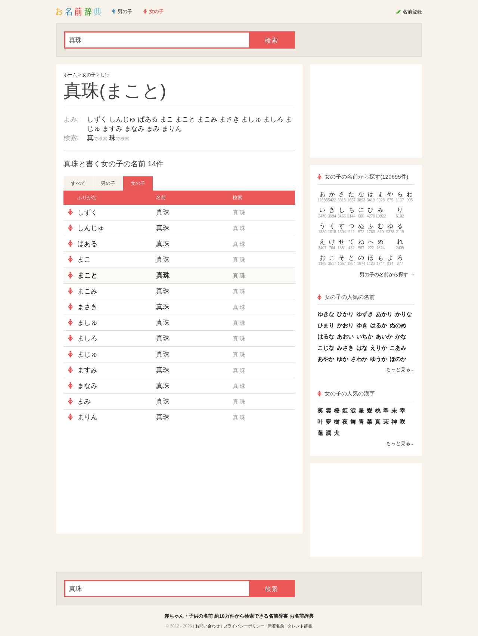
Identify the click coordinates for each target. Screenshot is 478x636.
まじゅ (87, 354)
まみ (153, 128)
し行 (104, 74)
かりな (403, 314)
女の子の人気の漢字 (346, 393)
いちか (364, 336)
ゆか (342, 359)
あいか (384, 336)
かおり (345, 325)
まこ (166, 119)
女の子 (89, 74)
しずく (97, 119)
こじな (325, 348)
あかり (384, 314)
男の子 (108, 183)
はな (361, 348)
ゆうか (378, 359)
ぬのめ (397, 325)
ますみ (112, 128)
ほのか (397, 359)
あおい (345, 336)
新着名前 (276, 626)
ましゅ (251, 119)
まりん (172, 128)
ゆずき (364, 314)
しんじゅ (122, 119)
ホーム (70, 74)
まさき (229, 119)
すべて (78, 183)
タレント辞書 (300, 626)
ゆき (361, 325)
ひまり (325, 325)
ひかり (345, 314)
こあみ (397, 348)
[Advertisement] (119, 479)
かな (400, 336)
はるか (378, 325)
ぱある (148, 119)
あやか (325, 359)
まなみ (134, 128)
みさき (345, 348)
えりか (378, 348)
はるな (325, 336)
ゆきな (325, 314)
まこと (185, 119)
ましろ (273, 119)
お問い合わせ (207, 626)
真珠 (163, 212)
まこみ (207, 119)
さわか (359, 359)
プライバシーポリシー (243, 626)
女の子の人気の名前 (346, 297)
